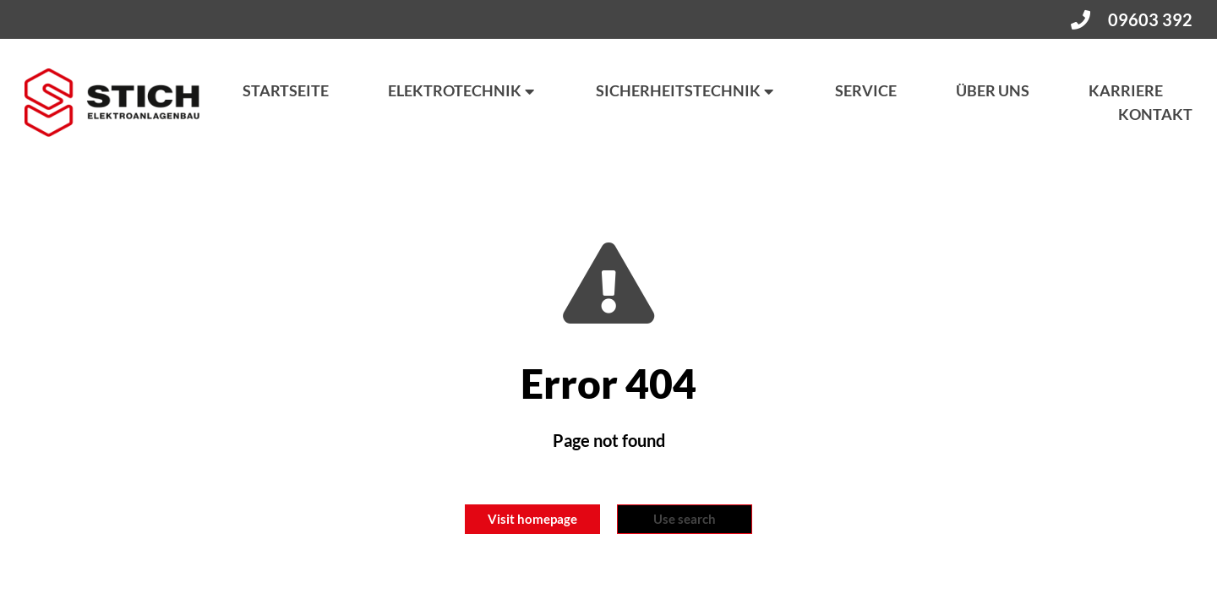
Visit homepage (532, 518)
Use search (684, 518)
